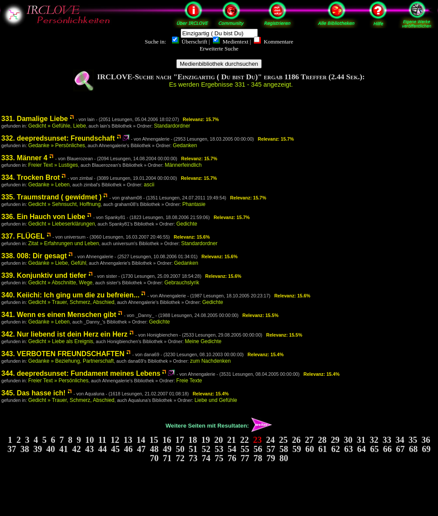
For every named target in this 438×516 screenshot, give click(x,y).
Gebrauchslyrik (181, 283)
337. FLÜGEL (23, 236)
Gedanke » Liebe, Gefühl (57, 263)
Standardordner (172, 126)
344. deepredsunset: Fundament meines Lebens (80, 373)
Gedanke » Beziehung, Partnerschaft (71, 361)
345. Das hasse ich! (33, 393)
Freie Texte (189, 381)
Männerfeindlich (183, 165)
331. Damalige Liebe (34, 118)
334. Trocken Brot (30, 177)
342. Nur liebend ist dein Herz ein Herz (64, 334)
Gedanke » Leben (49, 185)
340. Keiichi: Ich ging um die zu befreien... (70, 295)
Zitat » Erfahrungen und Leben (63, 243)
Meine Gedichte (203, 341)
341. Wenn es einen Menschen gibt (58, 314)
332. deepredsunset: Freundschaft (58, 138)
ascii (149, 185)
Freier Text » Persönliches (58, 381)
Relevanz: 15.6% (192, 236)
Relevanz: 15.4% (266, 354)
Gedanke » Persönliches (56, 145)
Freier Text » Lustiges (53, 165)
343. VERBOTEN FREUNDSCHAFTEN (63, 353)
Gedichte (186, 224)
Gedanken (185, 145)
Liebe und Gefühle (216, 400)
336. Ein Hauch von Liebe (43, 216)
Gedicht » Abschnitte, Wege (60, 283)
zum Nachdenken (210, 361)
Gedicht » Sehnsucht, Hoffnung (64, 204)
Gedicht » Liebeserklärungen (61, 224)
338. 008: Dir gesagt (34, 256)
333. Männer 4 (24, 158)
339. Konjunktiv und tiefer (44, 275)
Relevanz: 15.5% (261, 315)
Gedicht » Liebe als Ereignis (60, 341)
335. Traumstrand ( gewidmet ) (51, 197)
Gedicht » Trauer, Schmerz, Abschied (71, 302)
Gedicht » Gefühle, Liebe (57, 126)
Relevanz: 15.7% (201, 119)
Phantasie (194, 204)
